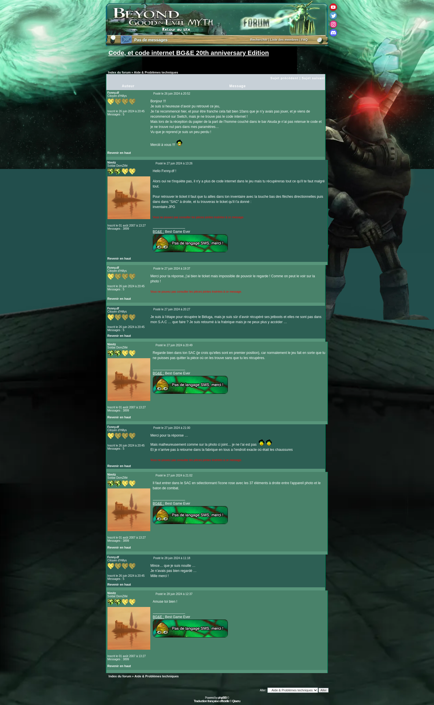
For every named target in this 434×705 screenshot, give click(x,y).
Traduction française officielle (211, 701)
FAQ (304, 39)
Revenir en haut (119, 152)
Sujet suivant (313, 78)
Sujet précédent (284, 78)
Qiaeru (236, 701)
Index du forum (119, 72)
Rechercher (259, 39)
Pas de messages (151, 40)
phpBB (222, 697)
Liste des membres (284, 39)
